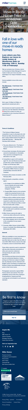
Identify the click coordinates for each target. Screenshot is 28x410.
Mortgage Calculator (7, 338)
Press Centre (5, 358)
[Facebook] (5, 347)
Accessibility (19, 399)
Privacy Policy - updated (8, 399)
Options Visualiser (6, 336)
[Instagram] (7, 347)
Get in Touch (5, 360)
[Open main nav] (25, 3)
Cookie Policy (17, 402)
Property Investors (6, 355)
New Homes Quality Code (8, 364)
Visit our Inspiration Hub (9, 343)
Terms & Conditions (6, 402)
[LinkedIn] (13, 347)
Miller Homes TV (6, 334)
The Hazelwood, (7, 89)
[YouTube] (10, 347)
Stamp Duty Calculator (7, 340)
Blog (3, 332)
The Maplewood (7, 93)
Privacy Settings (6, 404)
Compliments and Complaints (9, 356)
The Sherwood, (7, 96)
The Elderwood (6, 86)
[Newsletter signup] (14, 311)
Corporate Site (5, 362)
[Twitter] (3, 347)
